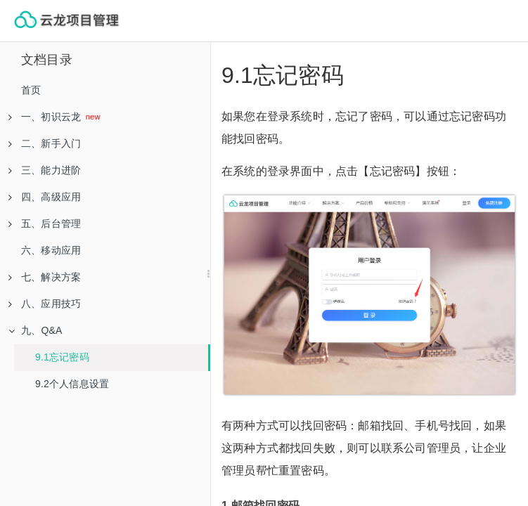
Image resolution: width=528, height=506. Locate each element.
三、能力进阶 (44, 170)
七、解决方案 (44, 277)
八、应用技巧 (44, 303)
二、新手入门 (44, 143)
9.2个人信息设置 (72, 383)
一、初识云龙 (46, 116)
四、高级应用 (44, 196)
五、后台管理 (44, 223)
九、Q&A (35, 330)
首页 (31, 90)
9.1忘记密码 (62, 357)
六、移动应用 (51, 250)
